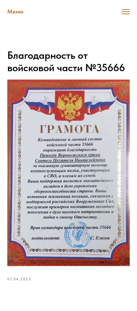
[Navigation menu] (126, 11)
